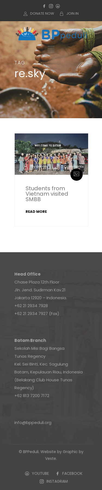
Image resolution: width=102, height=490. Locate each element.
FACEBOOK (72, 473)
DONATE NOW (42, 13)
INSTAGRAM (57, 481)
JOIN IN (72, 13)
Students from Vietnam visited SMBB (47, 194)
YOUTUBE (40, 473)
